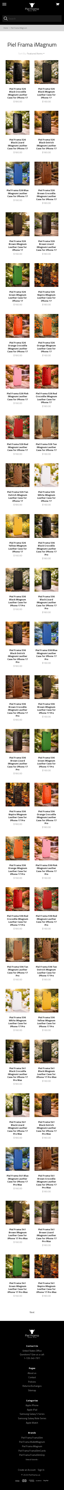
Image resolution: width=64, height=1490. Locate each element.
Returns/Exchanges (32, 1386)
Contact (32, 1377)
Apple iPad (32, 1409)
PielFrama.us (34, 1474)
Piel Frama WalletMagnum (32, 1442)
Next (32, 1312)
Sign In (41, 1470)
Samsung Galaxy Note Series (32, 1418)
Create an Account (26, 1470)
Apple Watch (32, 1422)
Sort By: (22, 53)
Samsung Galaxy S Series (32, 1414)
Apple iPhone (32, 1405)
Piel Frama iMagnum (32, 1446)
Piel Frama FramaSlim (32, 1437)
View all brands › (32, 1459)
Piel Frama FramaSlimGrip (32, 1455)
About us (32, 1373)
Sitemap (32, 1390)
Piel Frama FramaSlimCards (32, 1450)
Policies (32, 1381)
